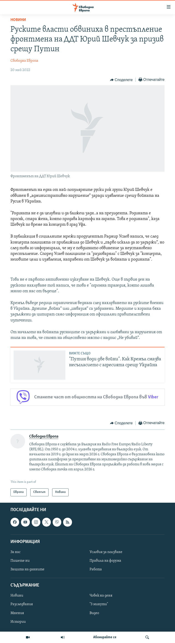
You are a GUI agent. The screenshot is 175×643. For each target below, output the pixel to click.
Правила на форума (105, 561)
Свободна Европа (24, 61)
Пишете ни (20, 561)
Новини (18, 20)
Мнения (17, 613)
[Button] (121, 79)
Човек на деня (101, 595)
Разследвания (21, 604)
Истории (18, 621)
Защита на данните (27, 569)
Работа (96, 569)
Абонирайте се (104, 637)
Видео (94, 613)
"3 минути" (99, 604)
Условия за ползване (106, 552)
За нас (15, 552)
